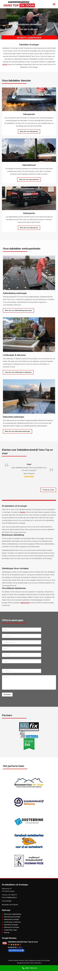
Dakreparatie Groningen (11, 919)
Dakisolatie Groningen (11, 925)
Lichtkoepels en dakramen (12, 922)
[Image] (29, 99)
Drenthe (22, 512)
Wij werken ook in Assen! (10, 905)
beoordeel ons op (16, 950)
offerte (4, 64)
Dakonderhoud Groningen (12, 917)
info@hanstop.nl (11, 897)
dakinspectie (25, 603)
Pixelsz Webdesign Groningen (33, 960)
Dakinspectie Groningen (11, 927)
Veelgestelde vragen (10, 930)
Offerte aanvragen (29, 38)
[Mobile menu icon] (54, 4)
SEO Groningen (46, 960)
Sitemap (6, 932)
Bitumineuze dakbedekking (12, 914)
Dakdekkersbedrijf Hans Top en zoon (23, 942)
